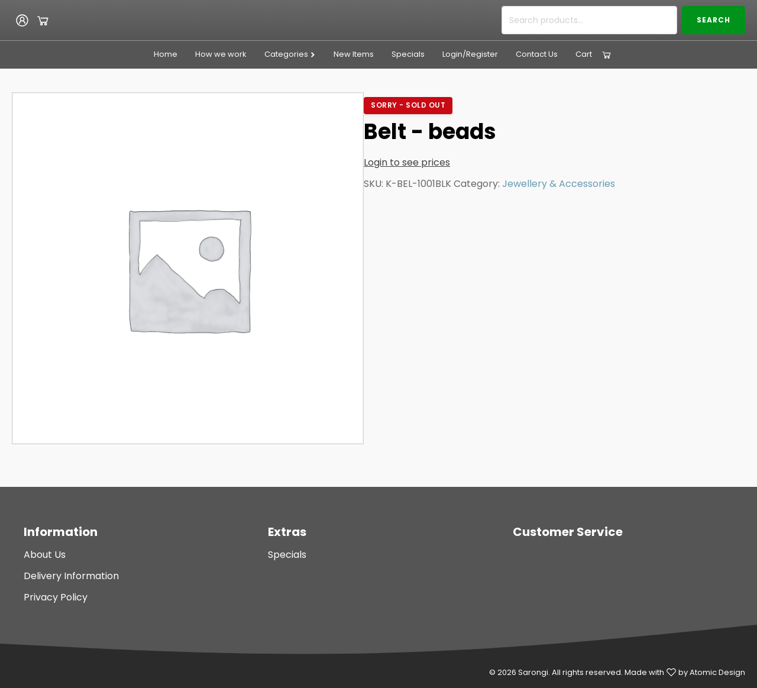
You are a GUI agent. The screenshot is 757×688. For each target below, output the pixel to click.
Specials (408, 54)
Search (713, 20)
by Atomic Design (711, 672)
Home (165, 54)
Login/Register (470, 54)
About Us (45, 554)
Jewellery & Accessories (558, 183)
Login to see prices (407, 162)
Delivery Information (71, 576)
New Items (354, 54)
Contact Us (537, 54)
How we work (221, 54)
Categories (290, 54)
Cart (583, 54)
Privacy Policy (56, 597)
